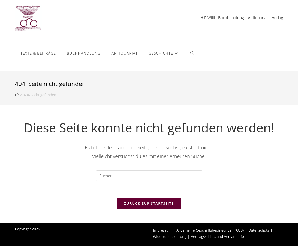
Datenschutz (258, 230)
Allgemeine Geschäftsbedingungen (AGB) (210, 230)
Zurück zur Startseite (149, 203)
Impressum (162, 230)
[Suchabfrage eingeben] (149, 175)
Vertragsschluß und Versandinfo (217, 236)
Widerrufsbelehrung (169, 236)
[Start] (17, 94)
